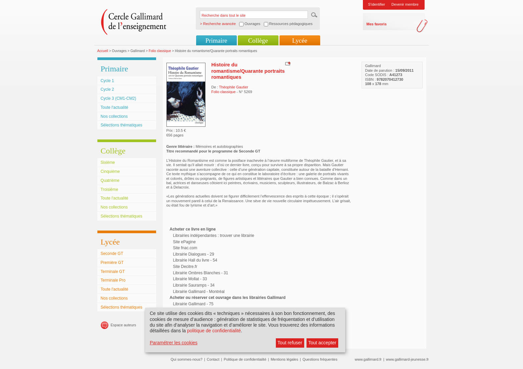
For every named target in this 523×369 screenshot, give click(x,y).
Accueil (102, 51)
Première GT (112, 262)
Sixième (108, 162)
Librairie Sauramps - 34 (194, 285)
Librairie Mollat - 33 (190, 279)
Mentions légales (284, 359)
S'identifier (376, 4)
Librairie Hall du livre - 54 (195, 260)
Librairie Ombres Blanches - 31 (200, 273)
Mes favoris (377, 24)
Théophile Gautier (233, 87)
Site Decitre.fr (185, 266)
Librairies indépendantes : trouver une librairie (213, 235)
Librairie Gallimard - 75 (193, 304)
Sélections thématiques (121, 125)
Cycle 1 (107, 80)
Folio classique (160, 51)
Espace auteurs (123, 325)
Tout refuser (290, 342)
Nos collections (114, 116)
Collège (258, 40)
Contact (213, 359)
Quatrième (110, 180)
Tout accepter (322, 342)
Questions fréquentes (320, 359)
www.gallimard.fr (368, 359)
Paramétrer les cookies (173, 342)
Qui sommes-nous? (186, 359)
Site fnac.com (185, 248)
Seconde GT (112, 253)
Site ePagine (184, 242)
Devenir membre (405, 4)
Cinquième (110, 171)
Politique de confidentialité (245, 359)
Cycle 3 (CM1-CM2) (118, 98)
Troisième (109, 189)
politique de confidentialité (214, 330)
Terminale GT (113, 271)
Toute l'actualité (114, 107)
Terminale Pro (113, 280)
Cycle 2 (107, 89)
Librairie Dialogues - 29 (193, 254)
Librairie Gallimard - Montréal (199, 291)
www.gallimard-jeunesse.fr (407, 359)
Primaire (216, 40)
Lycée (299, 40)
